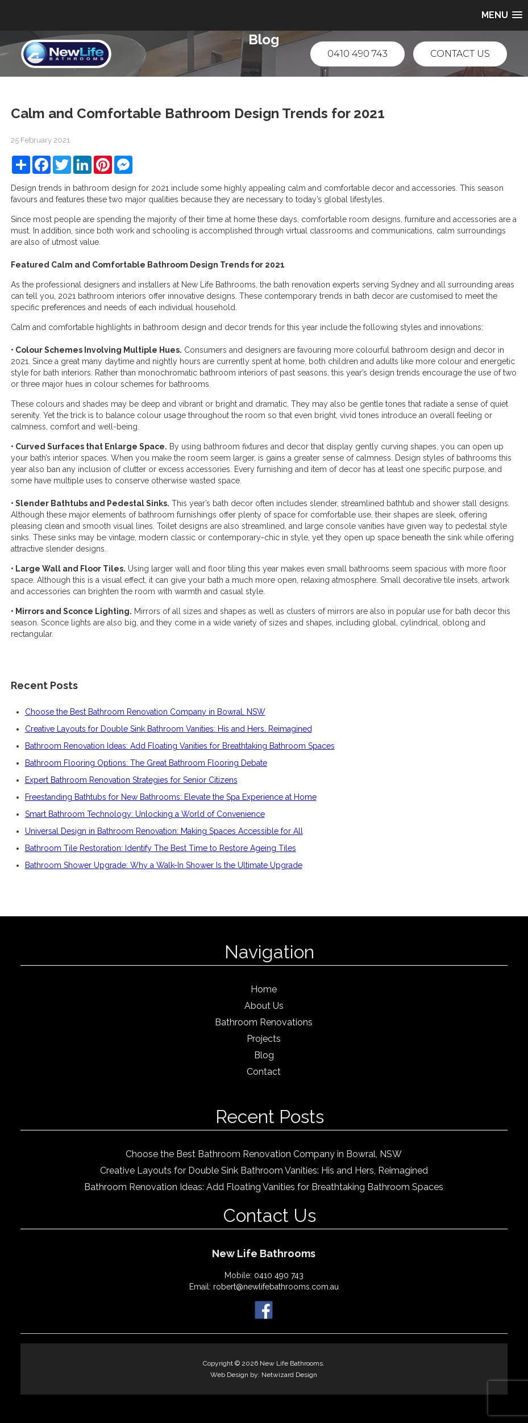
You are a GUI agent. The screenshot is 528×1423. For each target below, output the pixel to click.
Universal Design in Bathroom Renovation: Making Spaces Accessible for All (164, 831)
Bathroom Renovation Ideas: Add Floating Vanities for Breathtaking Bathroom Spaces (180, 745)
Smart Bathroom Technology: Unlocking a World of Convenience (145, 814)
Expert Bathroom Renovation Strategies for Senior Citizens (131, 779)
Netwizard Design (289, 1375)
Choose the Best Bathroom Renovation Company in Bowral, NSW (145, 711)
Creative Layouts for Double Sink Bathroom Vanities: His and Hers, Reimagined (168, 728)
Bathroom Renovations (264, 1022)
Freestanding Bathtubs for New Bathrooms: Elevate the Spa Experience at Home (171, 797)
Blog (264, 1055)
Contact (264, 1071)
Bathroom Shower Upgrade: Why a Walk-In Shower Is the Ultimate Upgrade (163, 865)
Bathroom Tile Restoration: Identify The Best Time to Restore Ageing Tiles (160, 848)
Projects (264, 1038)
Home (264, 989)
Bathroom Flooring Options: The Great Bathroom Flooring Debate (146, 762)
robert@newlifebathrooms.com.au (276, 1286)
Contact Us (460, 53)
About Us (264, 1005)
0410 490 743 (357, 53)
